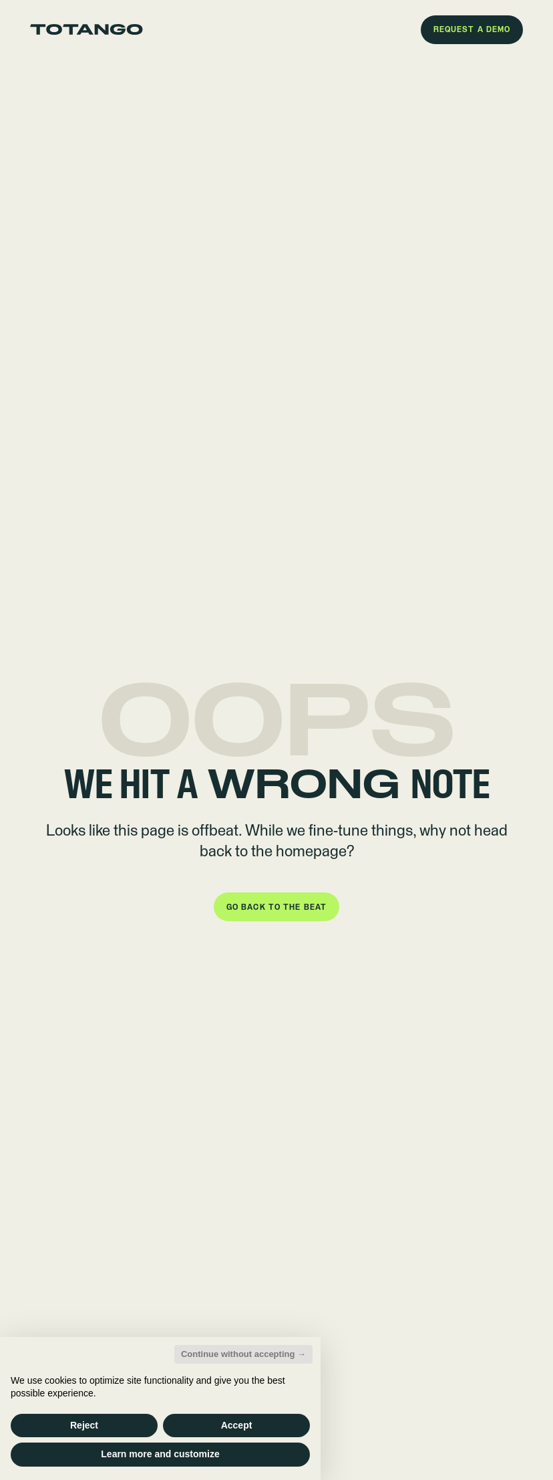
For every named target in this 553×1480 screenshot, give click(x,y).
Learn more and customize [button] (160, 1454)
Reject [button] (84, 1425)
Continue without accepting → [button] (243, 1354)
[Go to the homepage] (86, 29)
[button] (472, 29)
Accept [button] (236, 1425)
